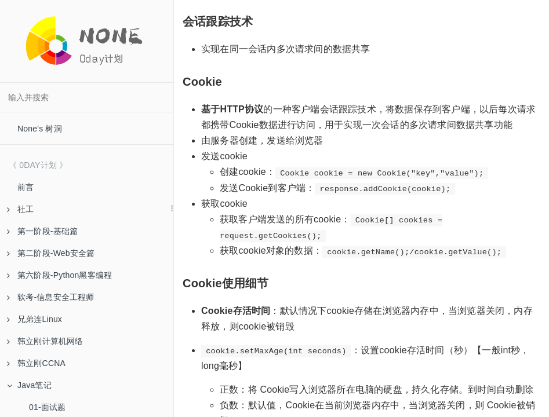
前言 (25, 187)
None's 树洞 (39, 128)
